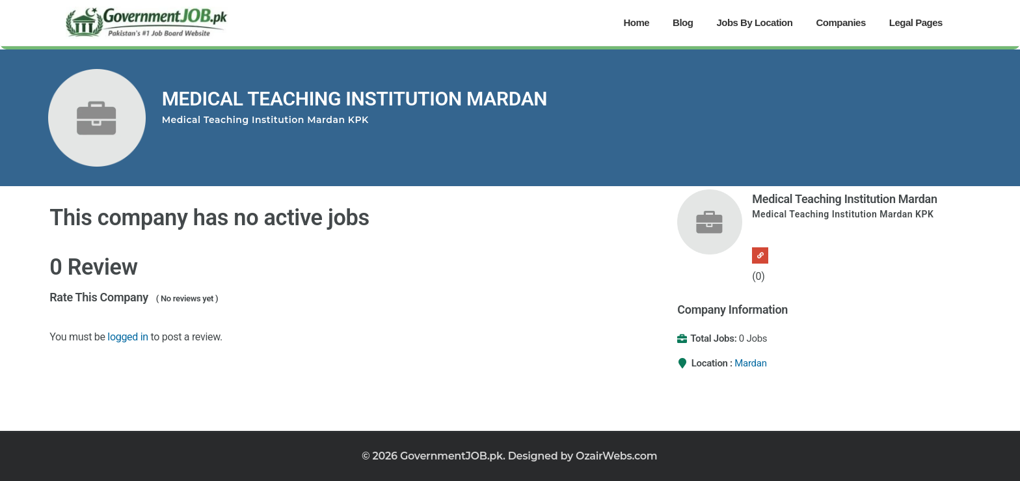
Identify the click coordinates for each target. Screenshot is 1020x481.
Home (636, 22)
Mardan (750, 363)
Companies (840, 22)
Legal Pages (916, 22)
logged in (127, 337)
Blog (683, 22)
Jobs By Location (754, 22)
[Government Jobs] (147, 23)
